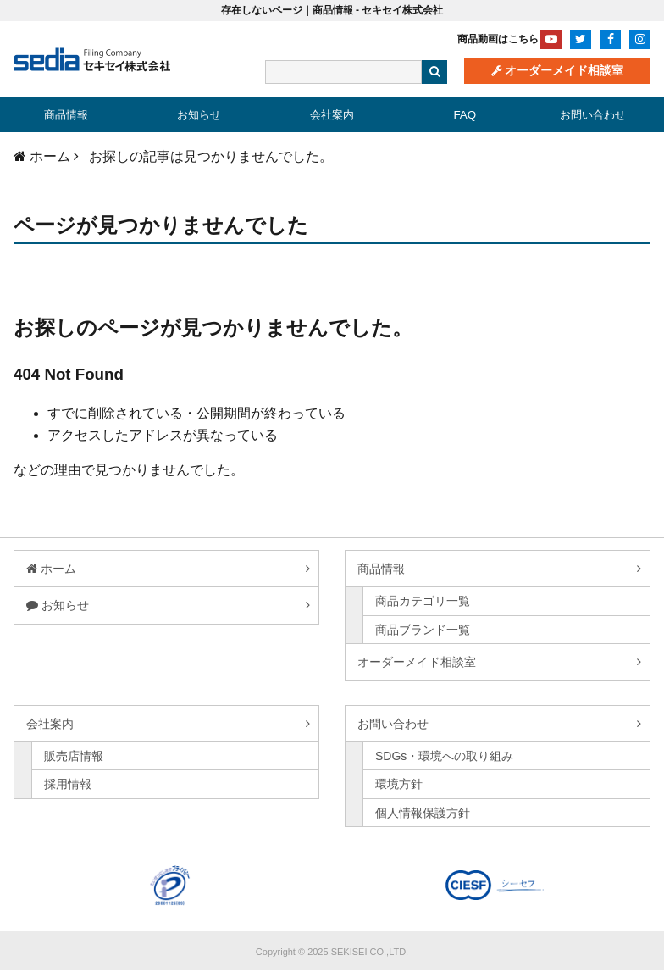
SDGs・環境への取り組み (444, 757)
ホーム (58, 570)
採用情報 (67, 785)
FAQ (465, 115)
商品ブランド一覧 (422, 631)
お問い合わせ (592, 115)
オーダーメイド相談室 (564, 71)
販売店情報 (73, 757)
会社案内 (332, 115)
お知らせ (199, 115)
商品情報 (66, 115)
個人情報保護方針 (422, 814)
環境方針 (399, 785)
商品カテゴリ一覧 (422, 603)
